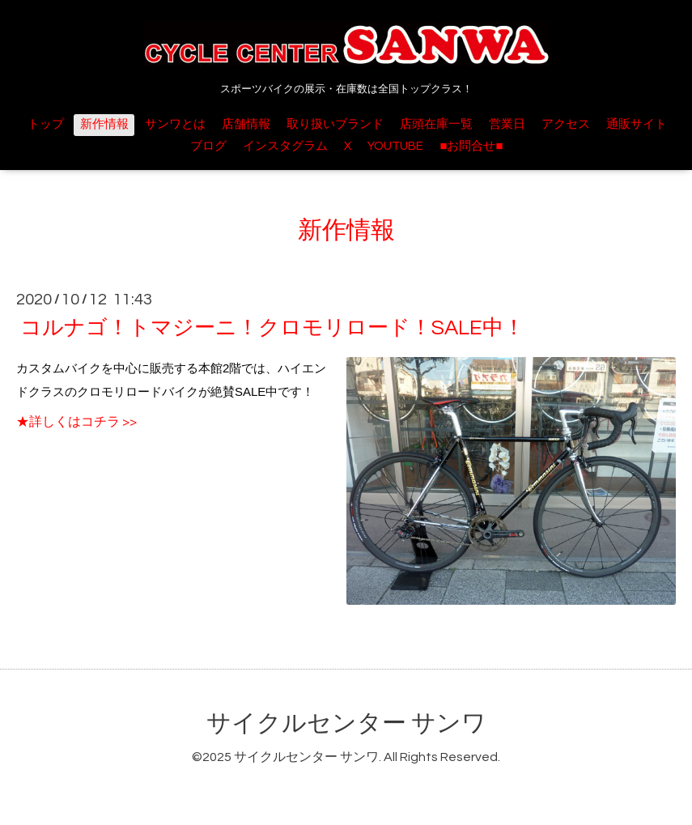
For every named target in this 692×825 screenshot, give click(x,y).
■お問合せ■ (471, 146)
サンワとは (175, 124)
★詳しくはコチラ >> (76, 421)
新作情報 (104, 124)
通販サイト (636, 124)
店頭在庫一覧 (436, 124)
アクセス (565, 124)
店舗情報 (246, 124)
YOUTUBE (395, 146)
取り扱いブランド (335, 124)
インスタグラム (285, 146)
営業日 (507, 124)
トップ (46, 124)
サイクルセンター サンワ (346, 723)
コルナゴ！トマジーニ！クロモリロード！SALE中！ (272, 327)
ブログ (208, 146)
